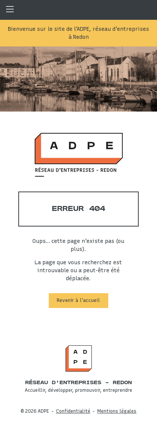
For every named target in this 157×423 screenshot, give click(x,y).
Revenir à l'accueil (78, 300)
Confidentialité (73, 411)
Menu (10, 10)
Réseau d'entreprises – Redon (78, 382)
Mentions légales (116, 411)
